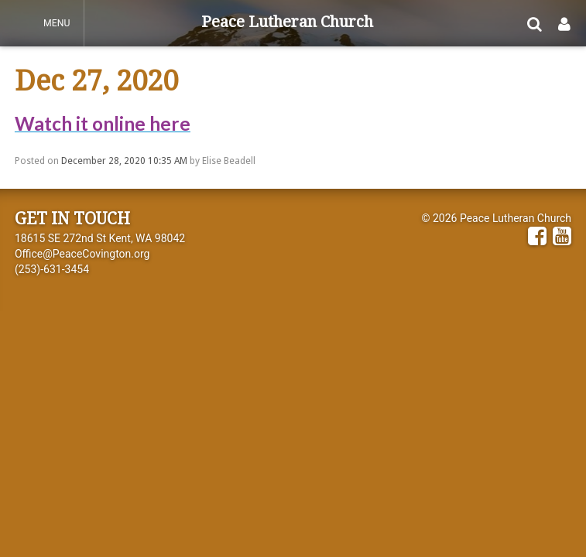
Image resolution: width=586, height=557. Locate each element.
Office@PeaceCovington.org (82, 254)
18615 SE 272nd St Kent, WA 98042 (100, 238)
